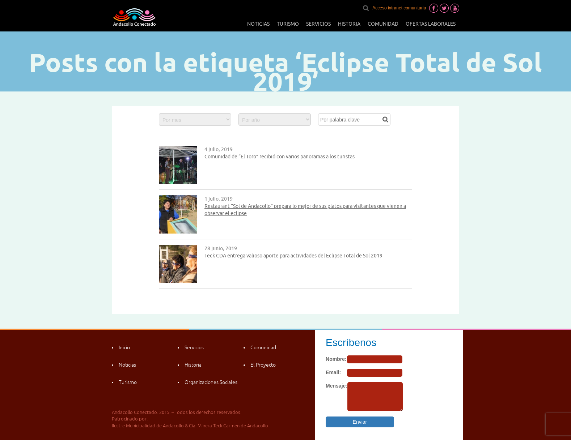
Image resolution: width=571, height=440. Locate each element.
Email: (333, 372)
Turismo (288, 24)
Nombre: (336, 359)
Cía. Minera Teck (205, 425)
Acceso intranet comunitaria (399, 7)
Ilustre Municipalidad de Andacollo (148, 425)
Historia (349, 24)
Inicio (124, 347)
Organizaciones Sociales (211, 382)
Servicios (318, 24)
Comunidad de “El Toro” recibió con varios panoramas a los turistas (279, 156)
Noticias (258, 24)
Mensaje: (336, 386)
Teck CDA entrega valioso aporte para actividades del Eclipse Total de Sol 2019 (293, 256)
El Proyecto (263, 365)
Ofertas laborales (431, 24)
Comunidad (383, 24)
